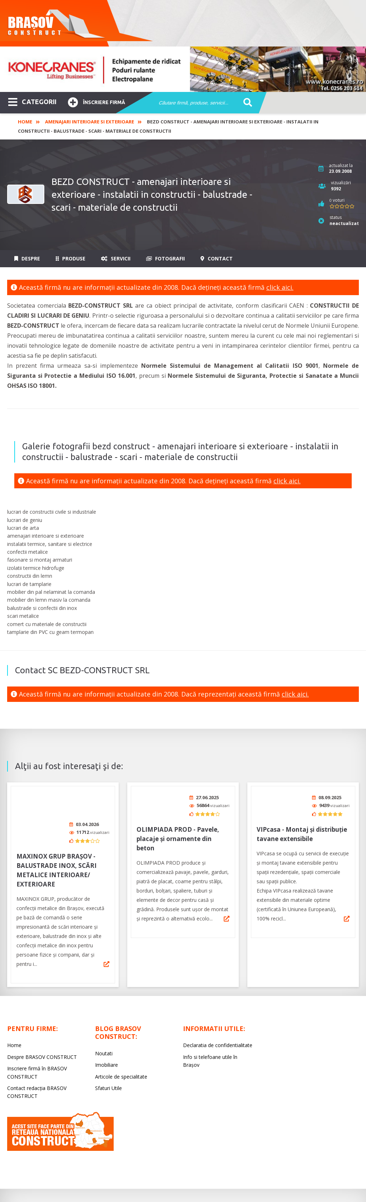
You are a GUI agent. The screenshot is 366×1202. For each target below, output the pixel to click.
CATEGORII (32, 101)
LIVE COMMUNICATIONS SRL (250, 1179)
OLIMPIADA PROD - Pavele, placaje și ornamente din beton (178, 838)
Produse (70, 258)
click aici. (279, 287)
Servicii (115, 258)
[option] (183, 69)
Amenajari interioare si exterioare (89, 121)
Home (25, 121)
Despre (27, 258)
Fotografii (165, 258)
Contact (217, 258)
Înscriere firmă (96, 101)
